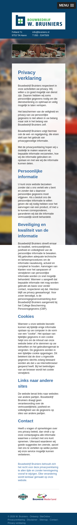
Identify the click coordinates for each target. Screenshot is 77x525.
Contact (53, 519)
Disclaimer (32, 519)
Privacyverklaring (16, 519)
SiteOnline (45, 516)
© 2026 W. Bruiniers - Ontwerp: (24, 516)
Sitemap (43, 519)
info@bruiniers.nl (40, 32)
